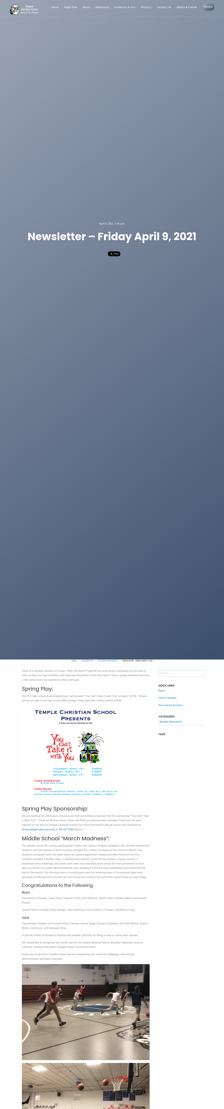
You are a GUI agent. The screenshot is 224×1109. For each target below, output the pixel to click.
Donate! (208, 7)
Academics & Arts (124, 7)
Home (55, 7)
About (86, 7)
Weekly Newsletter (170, 722)
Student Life (87, 660)
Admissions (102, 7)
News (161, 691)
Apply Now (70, 7)
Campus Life (164, 7)
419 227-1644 (66, 829)
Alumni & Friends (186, 7)
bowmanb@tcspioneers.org (38, 829)
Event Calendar (167, 698)
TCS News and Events (108, 660)
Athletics (146, 7)
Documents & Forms (170, 705)
